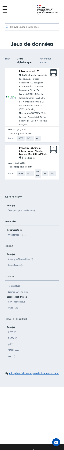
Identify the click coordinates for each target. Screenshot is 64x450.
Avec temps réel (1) (17, 234)
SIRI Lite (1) (13, 350)
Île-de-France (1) (15, 265)
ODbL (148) (13, 307)
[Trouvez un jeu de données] (32, 26)
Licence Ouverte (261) (18, 291)
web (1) (11, 356)
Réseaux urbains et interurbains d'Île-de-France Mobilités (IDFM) (32, 151)
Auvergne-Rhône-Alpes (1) (20, 259)
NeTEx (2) (12, 338)
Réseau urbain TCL (30, 71)
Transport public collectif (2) (21, 210)
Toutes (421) (14, 285)
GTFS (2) (12, 332)
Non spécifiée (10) (16, 301)
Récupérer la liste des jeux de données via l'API (34, 373)
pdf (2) (11, 344)
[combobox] (32, 26)
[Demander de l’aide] (56, 442)
